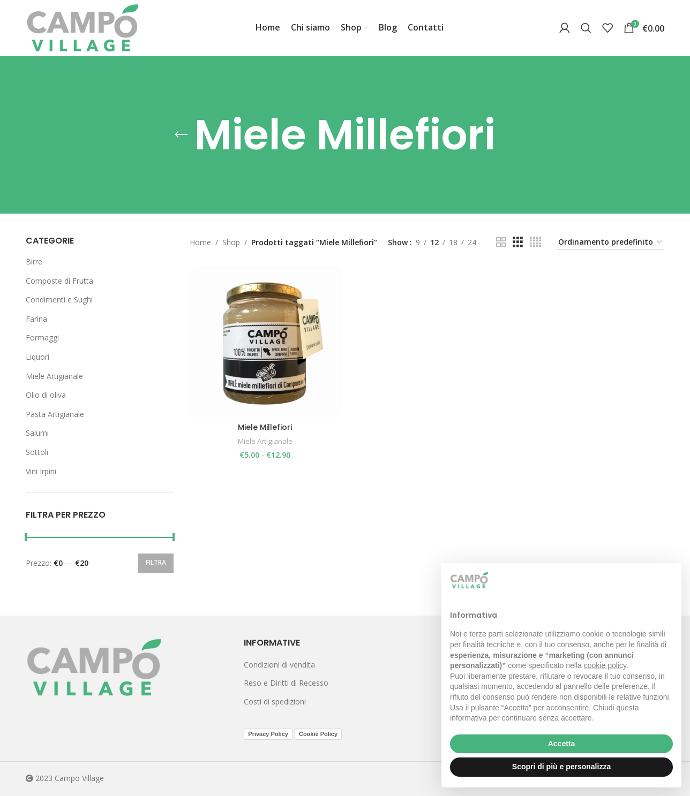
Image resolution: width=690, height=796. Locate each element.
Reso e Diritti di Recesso (286, 683)
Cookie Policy (318, 734)
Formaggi (42, 337)
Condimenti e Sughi (59, 299)
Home (200, 242)
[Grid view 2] (501, 242)
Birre (34, 261)
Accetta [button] (561, 743)
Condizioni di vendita (279, 664)
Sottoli (37, 452)
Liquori (37, 357)
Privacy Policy (268, 734)
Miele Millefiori (265, 427)
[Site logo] (83, 27)
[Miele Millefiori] (265, 341)
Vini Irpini (41, 471)
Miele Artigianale (54, 376)
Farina (36, 319)
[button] (667, 580)
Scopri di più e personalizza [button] (561, 766)
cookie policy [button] (605, 665)
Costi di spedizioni (275, 701)
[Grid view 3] (518, 242)
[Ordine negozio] (610, 243)
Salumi (37, 433)
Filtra (156, 562)
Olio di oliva (46, 395)
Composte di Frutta (59, 281)
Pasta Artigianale (55, 414)
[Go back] (181, 135)
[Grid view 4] (535, 242)
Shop (231, 242)
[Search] (586, 28)
